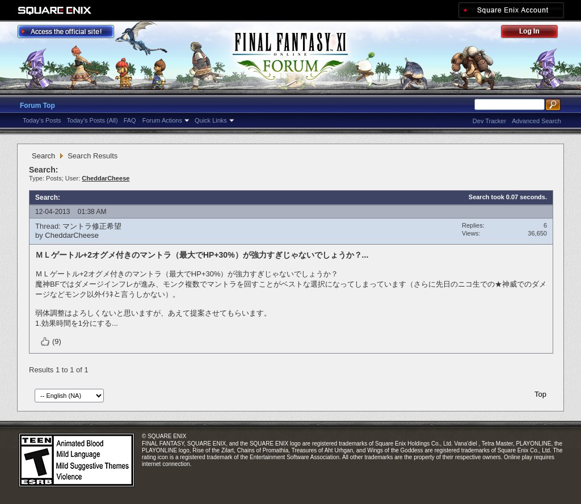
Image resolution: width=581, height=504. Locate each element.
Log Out (535, 33)
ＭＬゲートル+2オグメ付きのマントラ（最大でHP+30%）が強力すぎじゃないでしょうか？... (201, 254)
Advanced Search (536, 120)
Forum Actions (162, 120)
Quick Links (211, 120)
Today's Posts (42, 120)
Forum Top (37, 106)
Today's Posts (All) (92, 120)
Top (540, 394)
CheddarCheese (72, 235)
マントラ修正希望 (91, 226)
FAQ (130, 120)
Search (43, 156)
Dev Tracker (489, 120)
